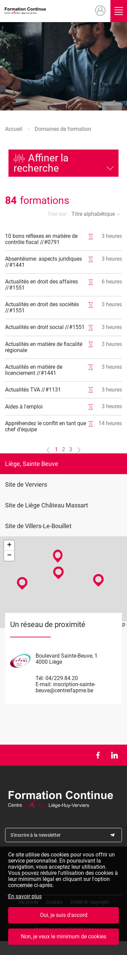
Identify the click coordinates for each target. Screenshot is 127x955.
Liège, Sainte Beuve (31, 463)
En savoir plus (25, 898)
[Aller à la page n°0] (48, 449)
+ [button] (9, 545)
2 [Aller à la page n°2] (63, 449)
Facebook (97, 755)
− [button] (9, 556)
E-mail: (44, 684)
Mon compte (100, 11)
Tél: (40, 678)
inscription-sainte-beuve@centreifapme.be (66, 687)
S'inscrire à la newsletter (35, 835)
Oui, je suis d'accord (63, 917)
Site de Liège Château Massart (46, 505)
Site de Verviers (26, 484)
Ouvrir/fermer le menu (118, 11)
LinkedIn (114, 755)
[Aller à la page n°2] (79, 449)
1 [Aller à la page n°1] (56, 449)
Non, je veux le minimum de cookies (63, 938)
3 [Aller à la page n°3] (70, 449)
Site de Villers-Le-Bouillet (38, 525)
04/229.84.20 (61, 678)
